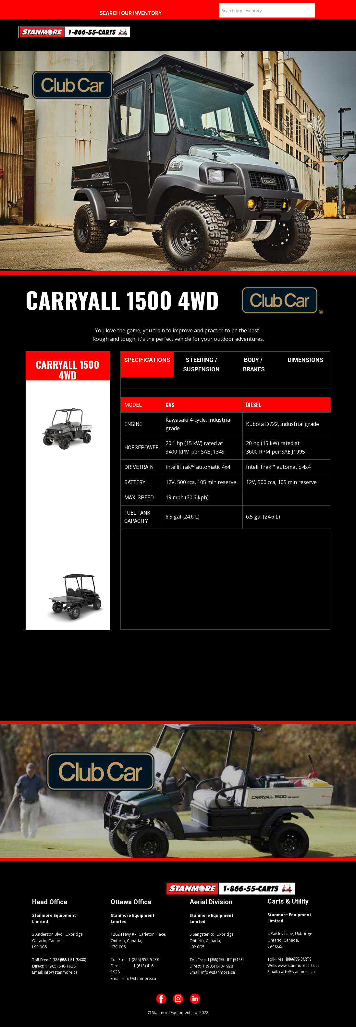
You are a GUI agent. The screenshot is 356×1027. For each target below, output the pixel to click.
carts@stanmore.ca (296, 971)
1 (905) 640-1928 (60, 966)
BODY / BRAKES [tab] (254, 364)
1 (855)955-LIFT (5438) (68, 959)
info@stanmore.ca (60, 972)
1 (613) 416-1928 (133, 969)
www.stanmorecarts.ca (298, 965)
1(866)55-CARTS (299, 959)
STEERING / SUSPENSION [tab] (201, 364)
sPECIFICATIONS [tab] (147, 359)
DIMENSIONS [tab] (306, 359)
